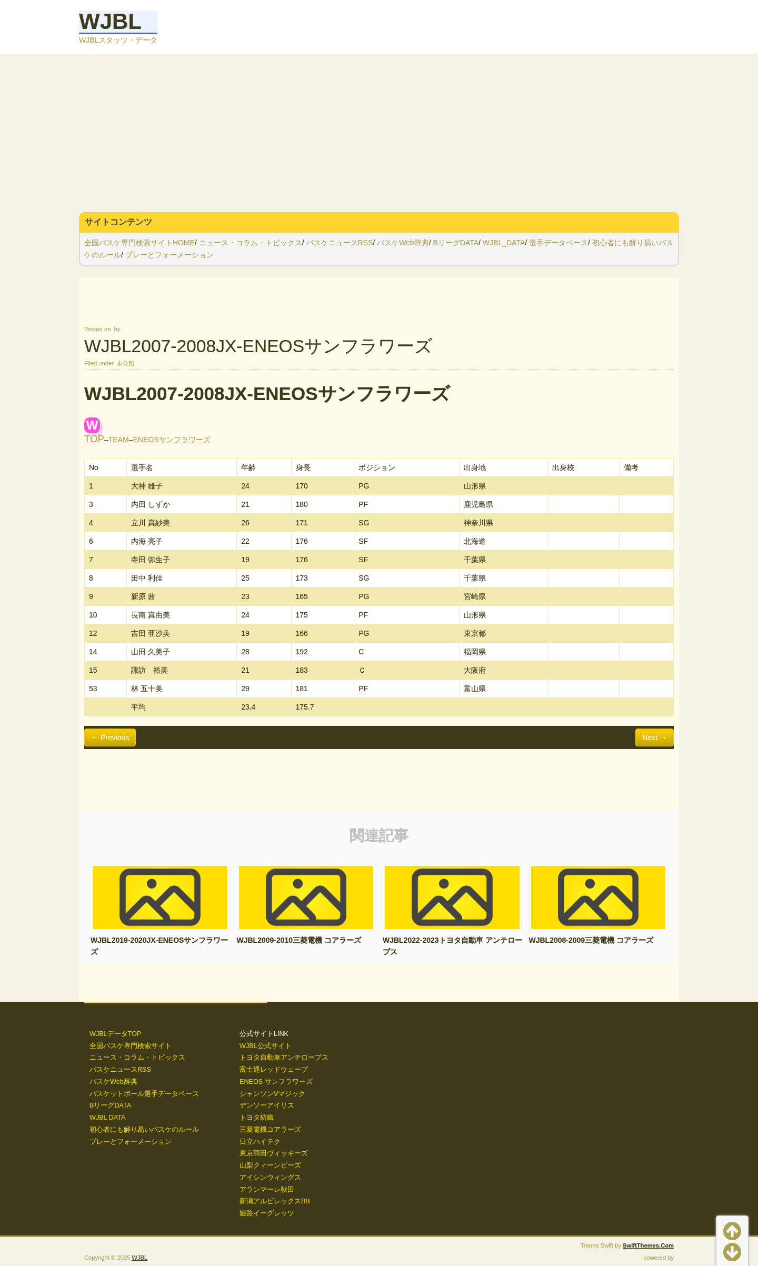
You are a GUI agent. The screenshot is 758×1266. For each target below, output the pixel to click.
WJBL (110, 21)
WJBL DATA (107, 1117)
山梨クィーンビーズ (270, 1165)
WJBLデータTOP (115, 1034)
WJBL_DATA (504, 242)
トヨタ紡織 (257, 1117)
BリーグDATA (455, 242)
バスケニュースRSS (339, 242)
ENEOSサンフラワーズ (172, 439)
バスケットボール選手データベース (144, 1094)
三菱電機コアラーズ (270, 1129)
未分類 (125, 363)
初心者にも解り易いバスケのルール (144, 1129)
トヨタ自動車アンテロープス (284, 1057)
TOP (94, 438)
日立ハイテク (260, 1141)
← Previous (110, 737)
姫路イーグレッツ (267, 1213)
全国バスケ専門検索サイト (130, 1046)
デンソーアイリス (267, 1105)
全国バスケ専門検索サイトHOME (139, 242)
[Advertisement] (379, 133)
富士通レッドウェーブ (274, 1069)
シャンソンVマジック (272, 1094)
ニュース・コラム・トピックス (250, 242)
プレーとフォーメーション (169, 255)
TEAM (118, 439)
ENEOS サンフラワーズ (276, 1081)
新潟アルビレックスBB (275, 1201)
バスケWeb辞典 (403, 242)
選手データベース (558, 242)
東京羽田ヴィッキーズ (274, 1153)
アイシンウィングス (270, 1177)
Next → (654, 737)
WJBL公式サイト (266, 1046)
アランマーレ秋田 (267, 1189)
